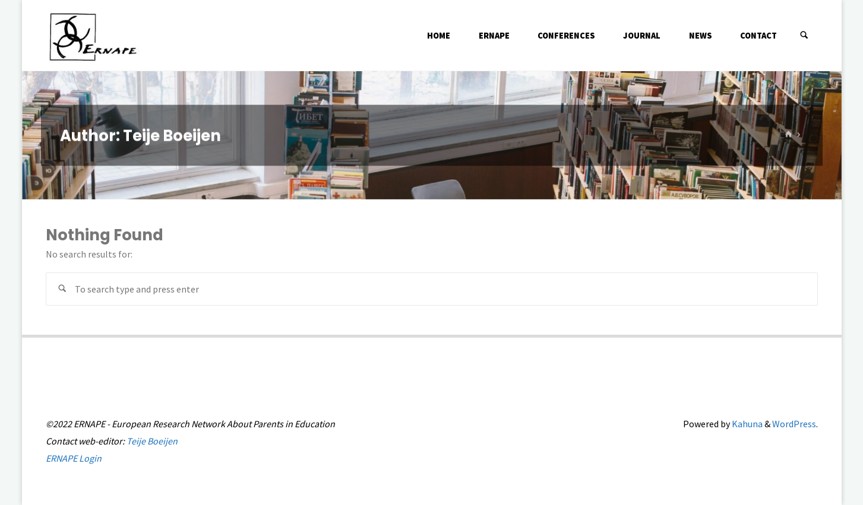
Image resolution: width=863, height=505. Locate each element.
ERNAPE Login (74, 458)
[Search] (804, 35)
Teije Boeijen (152, 441)
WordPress (794, 424)
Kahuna (746, 424)
